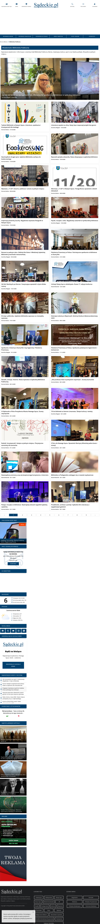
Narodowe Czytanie (56, 914)
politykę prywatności (26, 918)
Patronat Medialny (91, 906)
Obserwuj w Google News (13, 665)
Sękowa (59, 910)
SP (59, 901)
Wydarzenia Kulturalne (41, 36)
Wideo (16, 5)
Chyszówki (39, 910)
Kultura (53, 906)
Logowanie (94, 5)
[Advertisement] (50, 21)
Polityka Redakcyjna (74, 906)
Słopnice (60, 906)
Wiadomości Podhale (26, 5)
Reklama (74, 901)
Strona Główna (3, 41)
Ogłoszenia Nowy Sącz (6, 5)
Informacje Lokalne (8, 36)
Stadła (37, 906)
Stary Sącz (38, 901)
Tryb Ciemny (83, 5)
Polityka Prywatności (91, 901)
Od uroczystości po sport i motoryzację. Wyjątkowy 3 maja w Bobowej (14, 681)
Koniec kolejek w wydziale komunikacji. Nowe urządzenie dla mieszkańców (13, 686)
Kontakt (13, 563)
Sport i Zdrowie (75, 36)
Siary (48, 910)
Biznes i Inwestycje (58, 36)
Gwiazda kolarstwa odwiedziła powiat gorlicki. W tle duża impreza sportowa (13, 695)
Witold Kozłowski (49, 901)
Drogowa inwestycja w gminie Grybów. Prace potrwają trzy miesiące (13, 690)
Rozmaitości (92, 36)
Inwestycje (39, 897)
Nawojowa (59, 919)
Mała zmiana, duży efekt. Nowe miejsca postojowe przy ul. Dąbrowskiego (14, 699)
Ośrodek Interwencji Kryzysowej (44, 919)
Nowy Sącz (59, 897)
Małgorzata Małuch (41, 914)
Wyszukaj (72, 5)
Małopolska (48, 897)
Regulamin (75, 897)
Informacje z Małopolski (24, 36)
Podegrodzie (44, 906)
